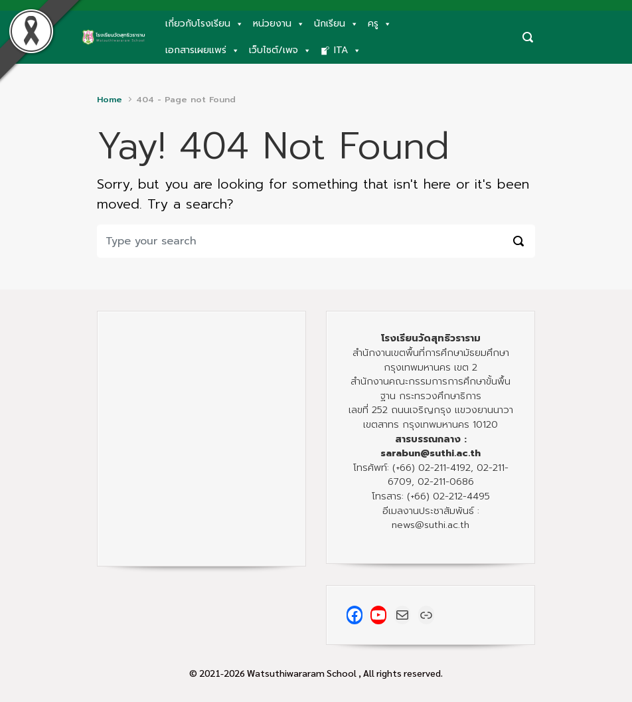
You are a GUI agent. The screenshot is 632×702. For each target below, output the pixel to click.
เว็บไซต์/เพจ (280, 50)
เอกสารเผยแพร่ (202, 50)
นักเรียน (336, 24)
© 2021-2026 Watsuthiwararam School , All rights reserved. (316, 673)
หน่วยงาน (279, 24)
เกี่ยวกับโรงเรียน (204, 24)
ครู (380, 24)
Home (109, 99)
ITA (347, 50)
